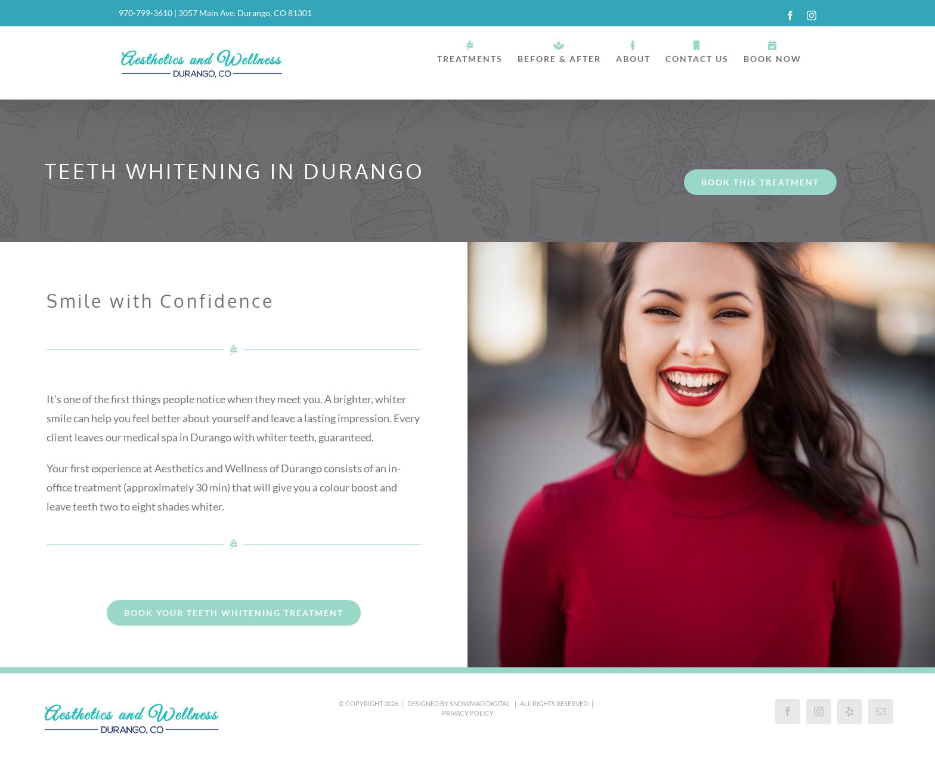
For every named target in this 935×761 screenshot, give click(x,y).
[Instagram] (818, 711)
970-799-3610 (145, 13)
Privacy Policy (468, 713)
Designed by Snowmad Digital (459, 703)
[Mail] (880, 711)
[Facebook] (787, 711)
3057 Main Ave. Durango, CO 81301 (245, 13)
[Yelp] (849, 711)
